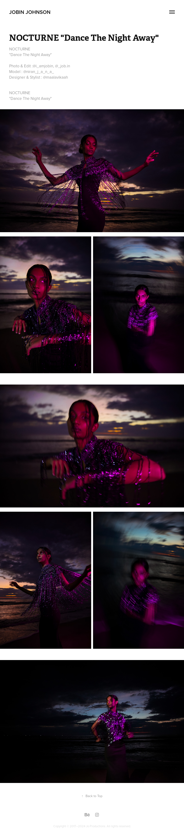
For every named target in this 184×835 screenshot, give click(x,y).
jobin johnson (30, 12)
